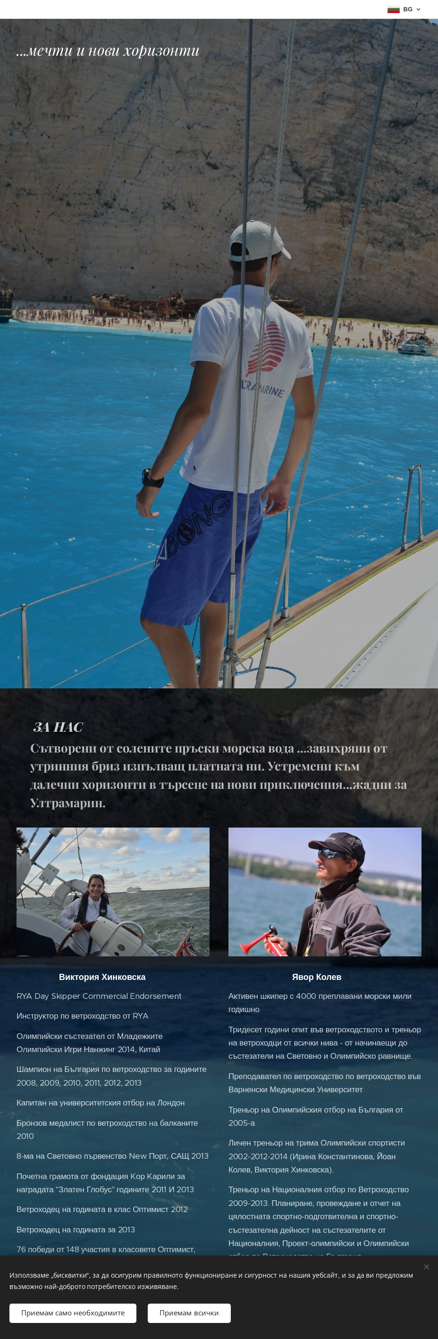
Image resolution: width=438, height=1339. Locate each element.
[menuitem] (351, 49)
